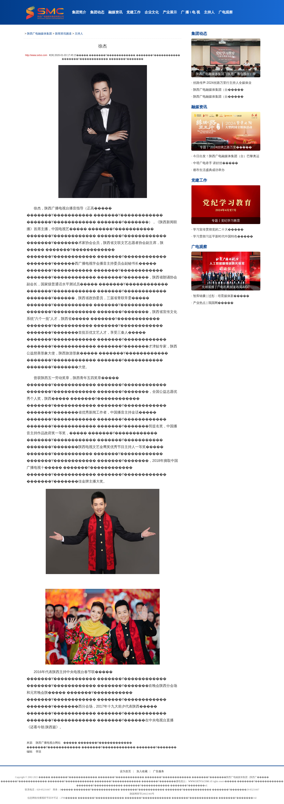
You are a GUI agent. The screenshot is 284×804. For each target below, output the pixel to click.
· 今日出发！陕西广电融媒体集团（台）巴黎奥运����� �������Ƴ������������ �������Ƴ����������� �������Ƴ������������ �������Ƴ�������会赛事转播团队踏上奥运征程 (225, 157)
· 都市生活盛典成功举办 (208, 170)
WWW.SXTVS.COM (198, 781)
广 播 (185, 12)
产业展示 (170, 12)
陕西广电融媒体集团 (39, 33)
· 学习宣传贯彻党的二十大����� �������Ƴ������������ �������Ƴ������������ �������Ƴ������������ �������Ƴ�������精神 (222, 230)
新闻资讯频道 (63, 33)
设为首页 (125, 771)
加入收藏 (142, 771)
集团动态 (97, 12)
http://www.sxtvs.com (36, 55)
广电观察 (226, 12)
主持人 (209, 12)
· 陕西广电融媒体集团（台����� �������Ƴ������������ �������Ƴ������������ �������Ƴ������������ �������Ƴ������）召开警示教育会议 (225, 90)
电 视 (196, 12)
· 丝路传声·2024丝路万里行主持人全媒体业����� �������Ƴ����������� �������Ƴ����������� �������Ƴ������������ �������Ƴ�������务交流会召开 (223, 83)
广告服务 (158, 771)
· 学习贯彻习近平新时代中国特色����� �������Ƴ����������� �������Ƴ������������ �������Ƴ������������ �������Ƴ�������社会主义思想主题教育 (225, 237)
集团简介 (79, 12)
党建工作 (133, 12)
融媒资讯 (115, 12)
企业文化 (152, 12)
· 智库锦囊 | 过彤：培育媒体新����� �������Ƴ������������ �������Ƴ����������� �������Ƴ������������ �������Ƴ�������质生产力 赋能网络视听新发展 (225, 296)
